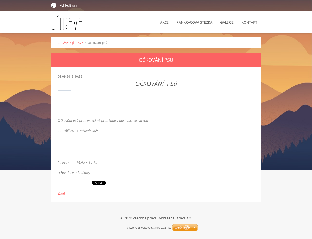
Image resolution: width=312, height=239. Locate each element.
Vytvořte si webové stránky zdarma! (149, 227)
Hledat (54, 5)
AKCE (164, 22)
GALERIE (227, 22)
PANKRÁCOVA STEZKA (194, 22)
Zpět (61, 193)
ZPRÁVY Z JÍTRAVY (70, 43)
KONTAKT (249, 22)
